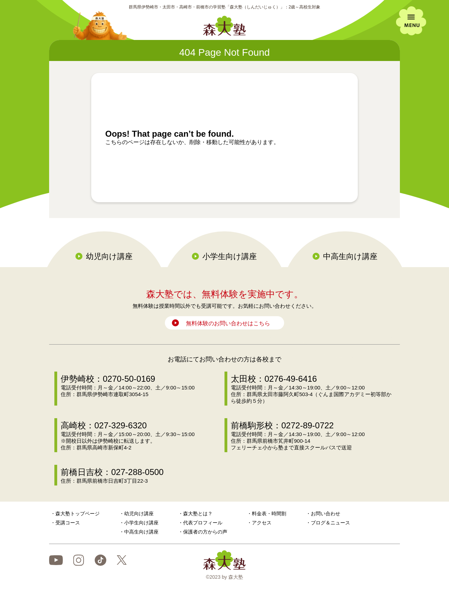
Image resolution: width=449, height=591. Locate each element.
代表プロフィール (202, 522)
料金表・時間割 (269, 513)
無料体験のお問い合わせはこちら (228, 323)
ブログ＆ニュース (330, 522)
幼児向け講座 (109, 256)
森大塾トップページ (77, 513)
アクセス (262, 522)
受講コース (67, 522)
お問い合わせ (325, 513)
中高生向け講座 (350, 256)
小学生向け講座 (229, 256)
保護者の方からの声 (205, 532)
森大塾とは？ (198, 513)
